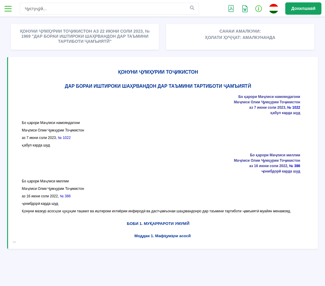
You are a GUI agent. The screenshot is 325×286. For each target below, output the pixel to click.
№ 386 (294, 166)
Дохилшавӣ (303, 8)
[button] (258, 8)
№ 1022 (293, 107)
